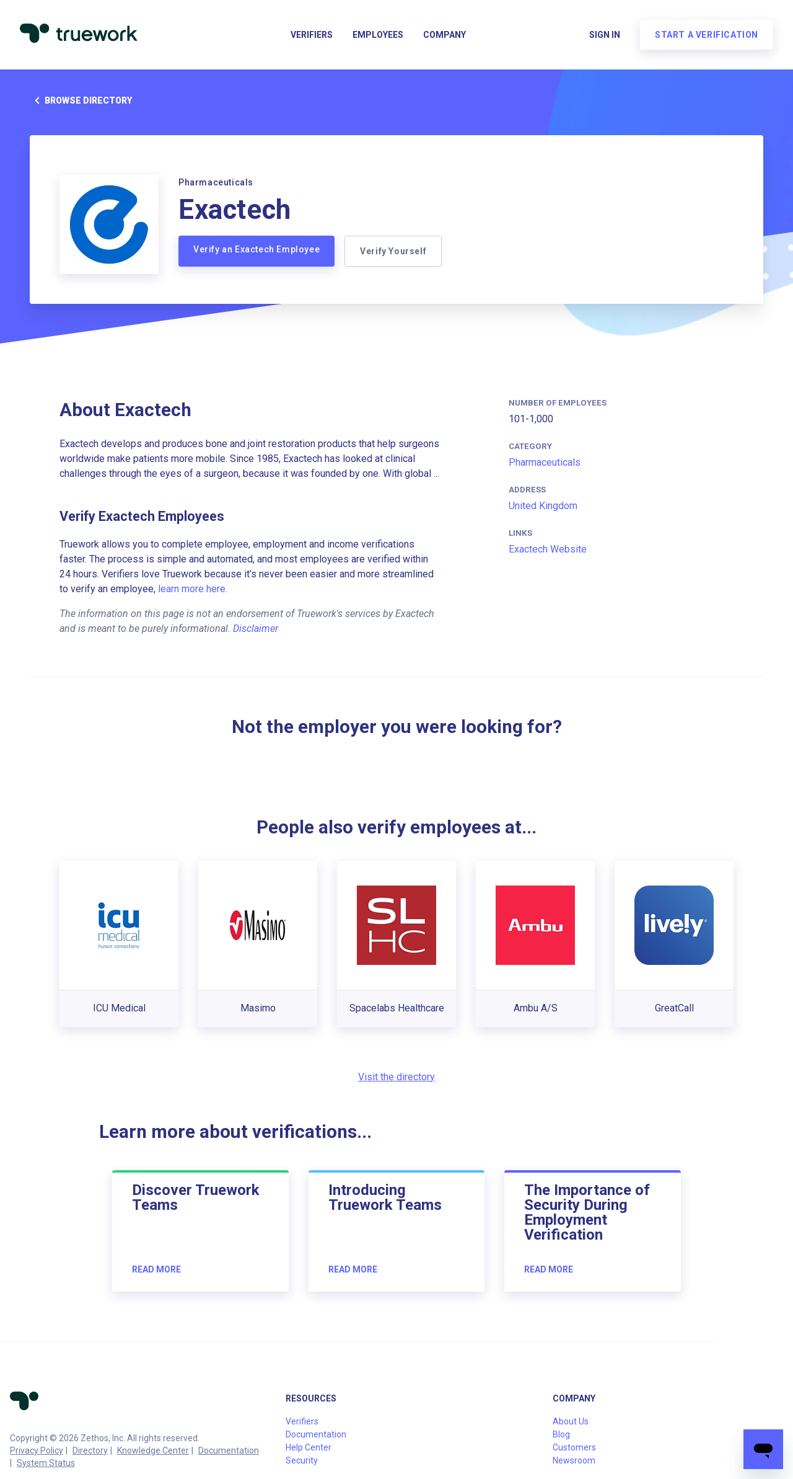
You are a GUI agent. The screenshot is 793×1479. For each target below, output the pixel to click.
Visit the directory (396, 1077)
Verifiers (312, 35)
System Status (46, 1463)
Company (444, 35)
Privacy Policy (36, 1450)
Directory (90, 1450)
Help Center (308, 1447)
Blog (561, 1434)
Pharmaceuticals (545, 462)
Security (302, 1460)
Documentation (228, 1450)
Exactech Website (548, 549)
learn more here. (192, 589)
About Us (571, 1421)
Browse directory (81, 100)
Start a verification (706, 35)
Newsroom (574, 1460)
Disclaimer (255, 628)
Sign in (604, 35)
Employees (378, 35)
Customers (574, 1447)
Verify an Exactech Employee (256, 249)
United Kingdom (543, 506)
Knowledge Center (153, 1450)
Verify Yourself (393, 251)
